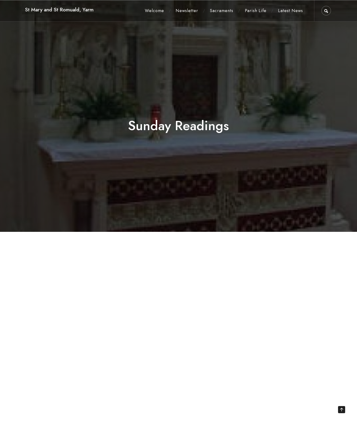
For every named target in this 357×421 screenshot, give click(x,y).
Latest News (290, 11)
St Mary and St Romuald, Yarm (59, 9)
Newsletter (187, 11)
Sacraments (221, 11)
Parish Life (255, 11)
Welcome (154, 11)
